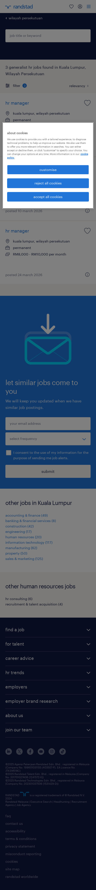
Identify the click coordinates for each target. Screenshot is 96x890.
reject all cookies (48, 183)
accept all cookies (48, 197)
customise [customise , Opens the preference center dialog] (48, 170)
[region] (48, 165)
